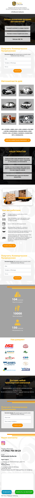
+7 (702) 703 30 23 (11, 451)
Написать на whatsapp (24, 492)
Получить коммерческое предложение (17, 140)
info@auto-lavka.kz (17, 12)
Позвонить (7, 492)
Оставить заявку (9, 245)
